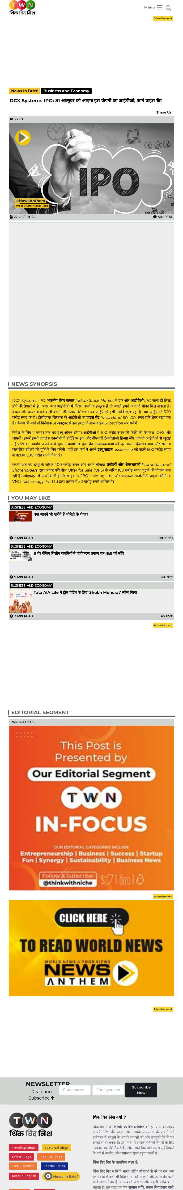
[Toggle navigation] (153, 7)
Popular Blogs (51, 1157)
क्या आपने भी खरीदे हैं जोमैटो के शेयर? (61, 514)
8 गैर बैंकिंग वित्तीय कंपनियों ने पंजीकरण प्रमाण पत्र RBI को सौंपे (79, 553)
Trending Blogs (24, 1147)
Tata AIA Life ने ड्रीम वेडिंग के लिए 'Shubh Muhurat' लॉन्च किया (85, 593)
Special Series (54, 1166)
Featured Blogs (56, 1147)
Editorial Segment (40, 712)
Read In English (24, 1176)
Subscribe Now (141, 1090)
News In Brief (24, 91)
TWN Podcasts (23, 1166)
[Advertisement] (95, 48)
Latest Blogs (21, 1157)
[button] (168, 8)
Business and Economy (66, 91)
